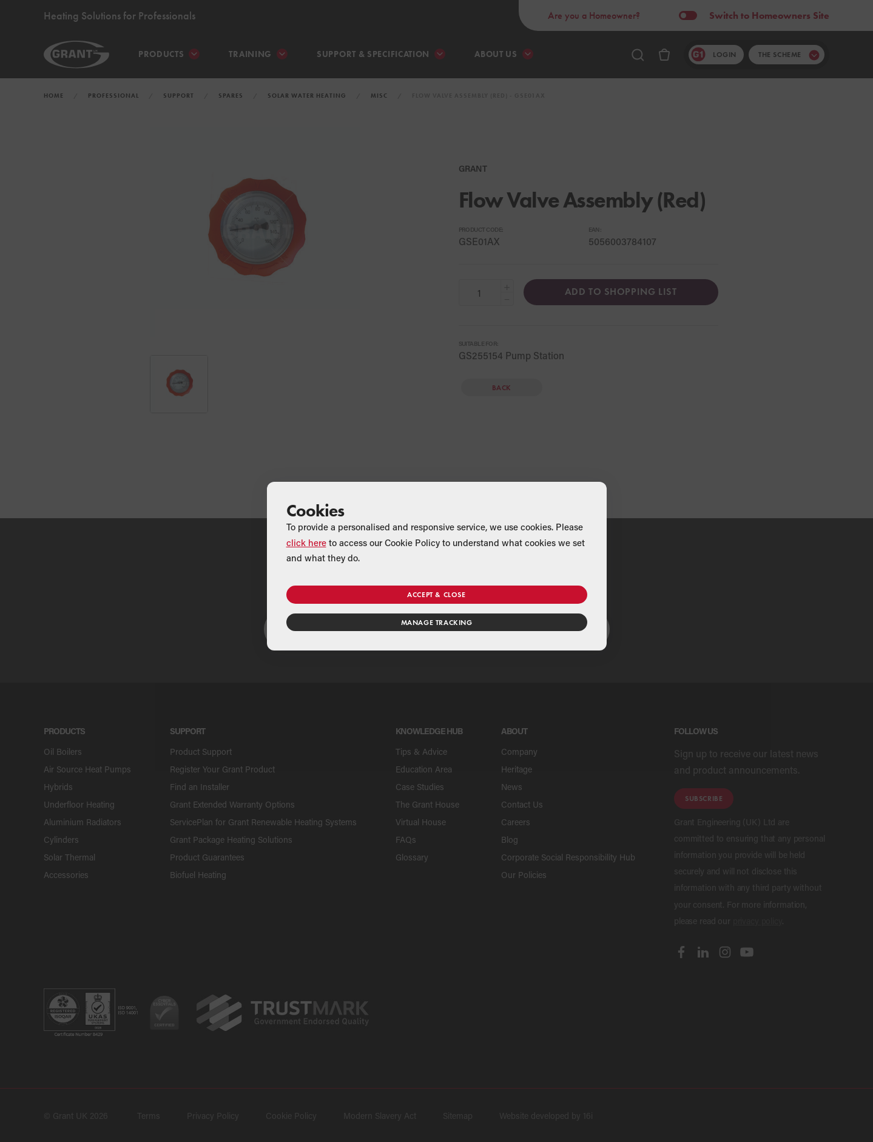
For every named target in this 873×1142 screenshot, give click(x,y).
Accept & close (436, 594)
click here (306, 542)
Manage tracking (437, 622)
